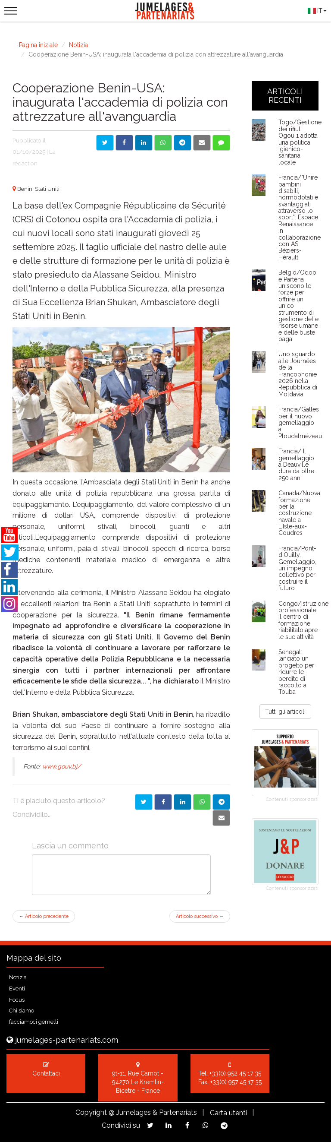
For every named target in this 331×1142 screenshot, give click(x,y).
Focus (17, 999)
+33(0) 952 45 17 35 (235, 1073)
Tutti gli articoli (285, 711)
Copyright (91, 1112)
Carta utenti (228, 1113)
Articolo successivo (200, 916)
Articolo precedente (44, 916)
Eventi (17, 988)
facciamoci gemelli (33, 1022)
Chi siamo (21, 1010)
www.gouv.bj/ (61, 766)
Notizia (78, 44)
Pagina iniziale (38, 44)
